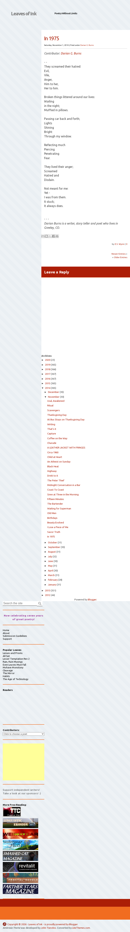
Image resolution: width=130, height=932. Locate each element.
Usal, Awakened (55, 401)
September (54, 547)
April (50, 570)
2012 (47, 595)
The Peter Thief (55, 480)
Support (7, 639)
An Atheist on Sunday (58, 461)
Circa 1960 (52, 452)
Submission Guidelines (15, 636)
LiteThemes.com (81, 927)
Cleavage (8, 670)
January (52, 584)
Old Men (51, 513)
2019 (47, 364)
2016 (47, 378)
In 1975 (51, 536)
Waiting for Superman (59, 508)
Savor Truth (53, 532)
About (6, 633)
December (53, 392)
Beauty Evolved (55, 522)
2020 (47, 360)
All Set (6, 656)
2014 (47, 388)
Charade (51, 443)
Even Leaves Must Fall (14, 664)
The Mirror (9, 673)
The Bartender (55, 503)
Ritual (50, 405)
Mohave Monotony (13, 667)
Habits (6, 676)
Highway (52, 471)
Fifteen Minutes (55, 499)
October (52, 542)
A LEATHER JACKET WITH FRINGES (66, 447)
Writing (51, 424)
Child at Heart (54, 457)
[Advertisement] (23, 761)
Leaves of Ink (23, 13)
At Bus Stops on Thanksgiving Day (65, 419)
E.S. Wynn (120, 244)
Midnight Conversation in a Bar (63, 485)
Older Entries (120, 257)
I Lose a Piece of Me (57, 527)
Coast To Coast (55, 489)
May (50, 565)
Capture (51, 433)
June (50, 561)
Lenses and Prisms (13, 653)
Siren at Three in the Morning (63, 494)
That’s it (51, 429)
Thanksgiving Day (56, 415)
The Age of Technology (15, 679)
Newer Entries (119, 254)
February (53, 579)
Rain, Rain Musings (13, 661)
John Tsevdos (48, 927)
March (51, 575)
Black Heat (53, 466)
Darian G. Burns (87, 45)
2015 (47, 383)
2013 (47, 590)
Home (6, 630)
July (50, 556)
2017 (47, 374)
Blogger (92, 599)
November (53, 396)
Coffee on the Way (57, 438)
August (52, 551)
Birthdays (52, 518)
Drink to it (52, 475)
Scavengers (53, 410)
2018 (47, 369)
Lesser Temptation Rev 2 (16, 658)
